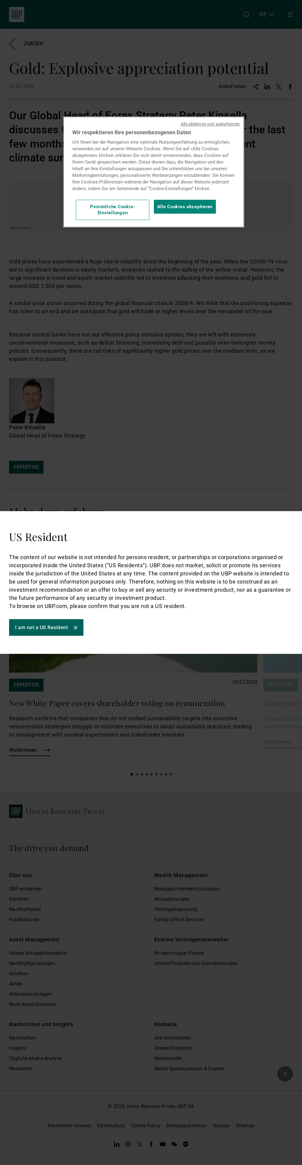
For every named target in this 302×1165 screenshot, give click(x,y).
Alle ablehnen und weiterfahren (210, 124)
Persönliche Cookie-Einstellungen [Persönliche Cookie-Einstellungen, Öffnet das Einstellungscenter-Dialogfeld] (112, 209)
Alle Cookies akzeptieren (185, 206)
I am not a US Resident (41, 627)
